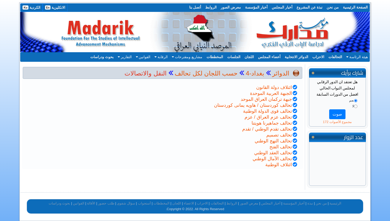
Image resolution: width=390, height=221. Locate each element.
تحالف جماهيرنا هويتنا (272, 123)
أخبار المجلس (282, 7)
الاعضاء (189, 203)
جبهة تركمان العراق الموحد (266, 99)
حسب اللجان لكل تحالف (206, 73)
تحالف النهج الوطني (273, 140)
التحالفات (335, 57)
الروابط (211, 7)
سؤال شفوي (126, 203)
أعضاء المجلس (269, 57)
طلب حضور (106, 203)
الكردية (31, 7)
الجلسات (233, 57)
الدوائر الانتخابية (296, 57)
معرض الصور (231, 7)
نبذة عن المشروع (309, 7)
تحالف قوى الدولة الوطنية (267, 111)
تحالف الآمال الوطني (272, 158)
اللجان (249, 57)
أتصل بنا (195, 7)
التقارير (125, 57)
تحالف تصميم (279, 135)
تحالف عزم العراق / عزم (268, 117)
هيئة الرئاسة (357, 57)
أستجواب (144, 203)
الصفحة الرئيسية (355, 7)
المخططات (215, 57)
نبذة (310, 203)
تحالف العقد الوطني (273, 152)
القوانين (143, 57)
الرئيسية (335, 203)
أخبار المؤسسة (256, 7)
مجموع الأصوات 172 (337, 122)
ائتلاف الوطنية (278, 164)
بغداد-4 (254, 73)
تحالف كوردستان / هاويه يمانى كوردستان (253, 105)
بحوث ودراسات (102, 57)
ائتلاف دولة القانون (274, 87)
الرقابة (161, 57)
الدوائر (280, 73)
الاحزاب (318, 57)
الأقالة (91, 203)
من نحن (333, 7)
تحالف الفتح (280, 146)
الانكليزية (55, 7)
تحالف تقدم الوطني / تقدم (267, 129)
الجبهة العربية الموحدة (271, 93)
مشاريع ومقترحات (187, 57)
